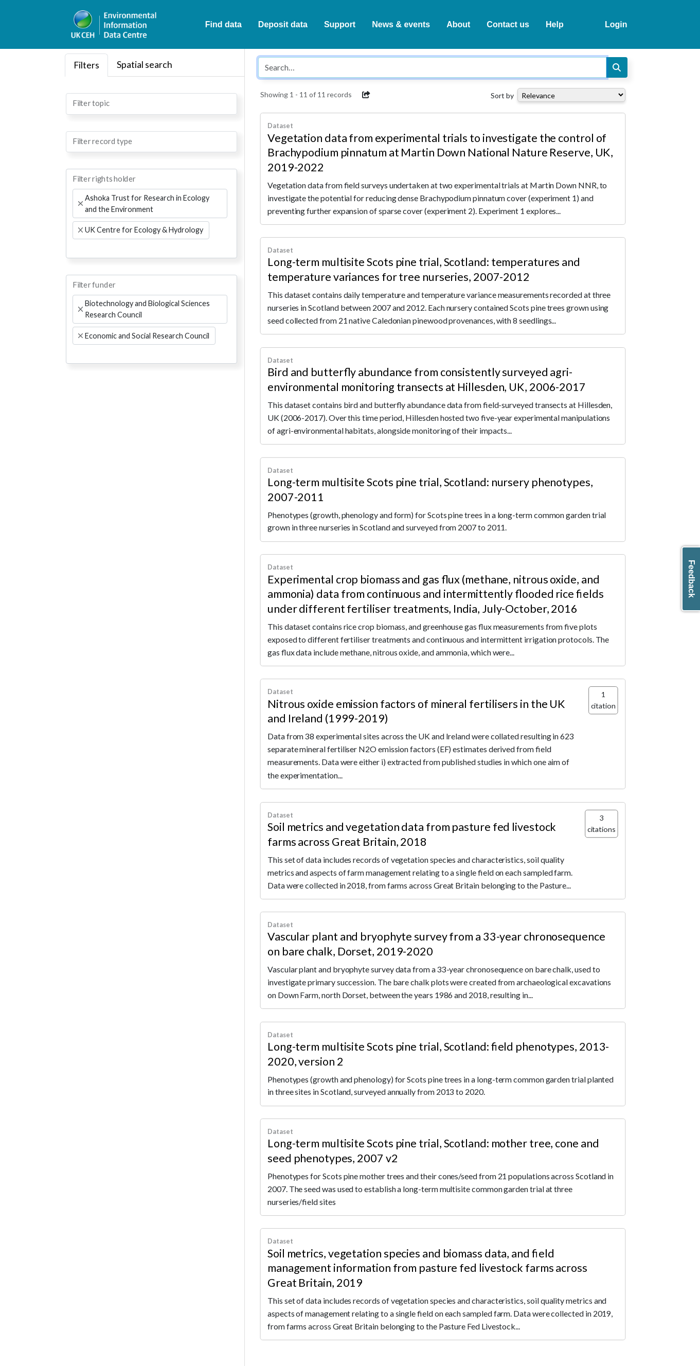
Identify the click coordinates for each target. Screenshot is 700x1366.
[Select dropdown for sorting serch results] (571, 95)
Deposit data (283, 24)
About (458, 24)
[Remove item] (80, 203)
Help (555, 24)
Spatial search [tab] (144, 64)
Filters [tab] (86, 65)
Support (339, 24)
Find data (223, 24)
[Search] (616, 67)
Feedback (691, 579)
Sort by (502, 95)
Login (616, 24)
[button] (366, 94)
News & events (401, 24)
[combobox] (152, 104)
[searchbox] (76, 103)
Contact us (508, 24)
